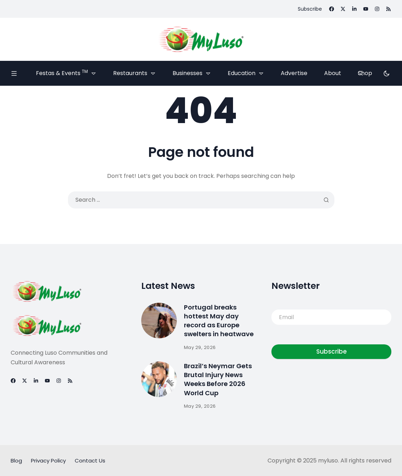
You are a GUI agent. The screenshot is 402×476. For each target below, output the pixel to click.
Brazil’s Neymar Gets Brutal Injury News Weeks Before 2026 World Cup (218, 379)
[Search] (360, 73)
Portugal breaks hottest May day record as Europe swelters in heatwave (219, 321)
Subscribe (331, 351)
